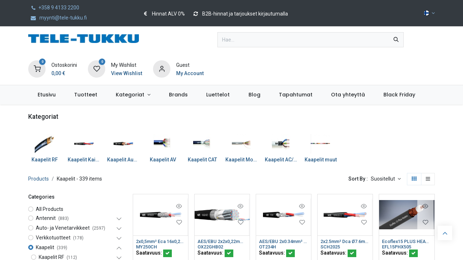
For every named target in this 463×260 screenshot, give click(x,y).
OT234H (268, 248)
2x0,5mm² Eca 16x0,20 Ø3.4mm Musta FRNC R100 (160, 241)
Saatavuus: (154, 254)
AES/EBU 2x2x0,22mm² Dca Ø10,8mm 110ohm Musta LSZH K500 (222, 241)
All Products (49, 209)
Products (38, 179)
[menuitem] (46, 94)
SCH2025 (331, 248)
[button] (385, 179)
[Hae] (396, 39)
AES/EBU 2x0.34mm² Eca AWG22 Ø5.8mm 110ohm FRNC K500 (283, 241)
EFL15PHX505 (398, 248)
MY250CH (147, 248)
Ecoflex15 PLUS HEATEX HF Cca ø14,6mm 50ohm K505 (406, 241)
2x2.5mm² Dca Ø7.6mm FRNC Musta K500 (345, 241)
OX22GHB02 (211, 248)
